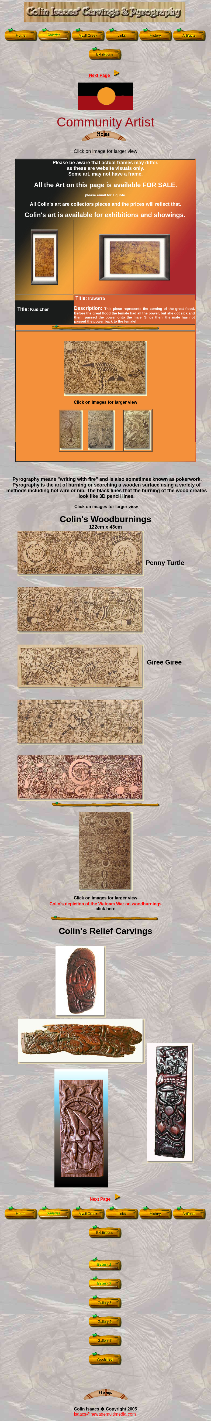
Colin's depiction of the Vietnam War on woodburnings (105, 904)
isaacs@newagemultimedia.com (105, 1414)
